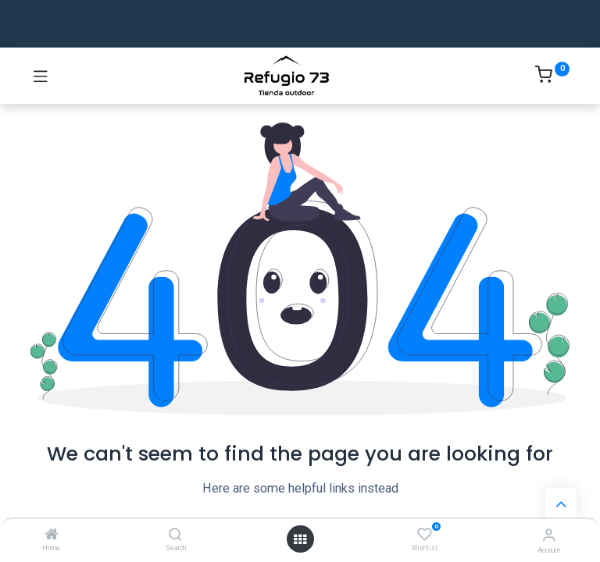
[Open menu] (300, 539)
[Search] (175, 535)
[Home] (52, 535)
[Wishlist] (424, 534)
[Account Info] (548, 535)
